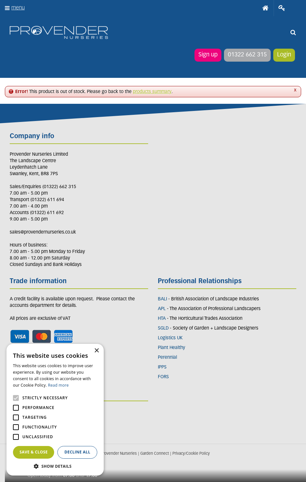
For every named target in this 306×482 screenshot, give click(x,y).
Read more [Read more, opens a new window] (58, 385)
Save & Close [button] (33, 452)
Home (265, 8)
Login (284, 55)
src (293, 32)
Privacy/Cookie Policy (191, 454)
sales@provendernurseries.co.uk (43, 232)
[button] (55, 466)
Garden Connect (154, 454)
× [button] (96, 350)
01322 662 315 (247, 55)
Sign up (208, 55)
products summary (152, 92)
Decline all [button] (77, 452)
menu (18, 8)
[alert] (55, 410)
